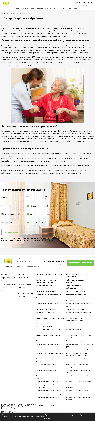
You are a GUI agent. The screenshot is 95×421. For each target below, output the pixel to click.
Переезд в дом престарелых (76, 309)
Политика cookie (39, 416)
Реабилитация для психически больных (79, 350)
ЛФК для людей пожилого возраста (49, 350)
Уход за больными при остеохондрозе (79, 394)
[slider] (46, 198)
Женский (33, 206)
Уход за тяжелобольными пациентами (49, 353)
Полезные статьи (24, 278)
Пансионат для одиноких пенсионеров (50, 309)
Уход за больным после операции (48, 341)
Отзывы (20, 281)
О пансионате (6, 274)
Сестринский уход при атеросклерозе (50, 394)
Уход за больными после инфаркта (48, 390)
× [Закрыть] (92, 417)
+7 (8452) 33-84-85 (85, 3)
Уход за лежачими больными (46, 370)
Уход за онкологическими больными (79, 359)
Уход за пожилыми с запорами (47, 298)
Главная (4, 13)
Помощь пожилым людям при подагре (50, 318)
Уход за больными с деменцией (77, 376)
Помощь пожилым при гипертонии (48, 335)
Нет (38, 214)
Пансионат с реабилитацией (46, 286)
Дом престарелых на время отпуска (78, 341)
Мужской (45, 206)
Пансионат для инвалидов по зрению (79, 324)
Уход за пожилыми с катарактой (47, 303)
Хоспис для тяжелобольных (75, 291)
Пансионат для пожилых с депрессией (49, 274)
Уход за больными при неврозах (77, 390)
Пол (3, 206)
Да (31, 214)
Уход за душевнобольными (46, 291)
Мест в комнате (7, 222)
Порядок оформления (9, 278)
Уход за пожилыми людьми (75, 329)
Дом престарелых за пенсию (46, 364)
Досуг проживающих (8, 284)
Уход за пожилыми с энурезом (76, 295)
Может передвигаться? (10, 214)
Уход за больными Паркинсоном (47, 397)
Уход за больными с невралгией (47, 381)
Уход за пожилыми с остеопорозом (48, 295)
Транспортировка (24, 284)
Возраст (4, 198)
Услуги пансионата (7, 287)
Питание (4, 291)
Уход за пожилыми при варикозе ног (49, 344)
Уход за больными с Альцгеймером (78, 381)
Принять (47, 418)
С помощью (49, 214)
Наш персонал (6, 281)
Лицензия (21, 287)
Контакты (21, 274)
